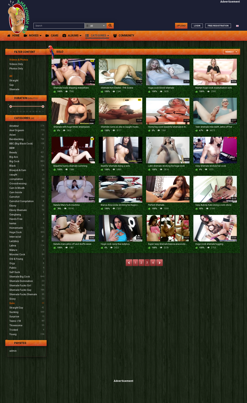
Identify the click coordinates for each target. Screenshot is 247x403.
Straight (13, 80)
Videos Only (16, 64)
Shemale (14, 89)
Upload (181, 25)
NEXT (159, 262)
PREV (129, 262)
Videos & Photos (18, 59)
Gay (11, 85)
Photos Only (16, 68)
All (10, 76)
